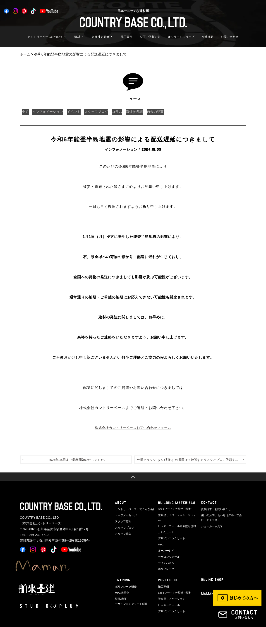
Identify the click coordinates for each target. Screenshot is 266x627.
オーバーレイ (165, 544)
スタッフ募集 (122, 532)
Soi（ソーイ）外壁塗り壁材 (173, 509)
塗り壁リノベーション (170, 590)
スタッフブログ (102, 112)
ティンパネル (165, 556)
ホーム (25, 54)
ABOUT (120, 504)
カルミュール (165, 526)
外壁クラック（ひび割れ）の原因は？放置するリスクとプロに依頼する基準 (191, 460)
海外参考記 (144, 112)
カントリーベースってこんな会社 (133, 509)
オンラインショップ (181, 37)
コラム (125, 112)
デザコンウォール (168, 550)
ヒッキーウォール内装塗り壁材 (175, 521)
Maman (207, 587)
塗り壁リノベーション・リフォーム (178, 515)
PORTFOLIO (167, 573)
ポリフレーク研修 (125, 579)
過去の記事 (167, 112)
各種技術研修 (100, 37)
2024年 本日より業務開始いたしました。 (77, 460)
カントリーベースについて (45, 37)
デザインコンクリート (170, 532)
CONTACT (209, 504)
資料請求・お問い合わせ (214, 509)
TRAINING (123, 573)
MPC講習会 (121, 585)
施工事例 (126, 37)
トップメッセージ (125, 515)
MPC (160, 538)
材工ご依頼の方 (150, 37)
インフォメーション (50, 112)
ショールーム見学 (211, 525)
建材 (77, 37)
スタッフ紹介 (122, 521)
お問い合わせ (229, 37)
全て (25, 112)
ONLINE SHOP (212, 573)
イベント (78, 112)
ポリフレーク (165, 562)
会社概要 (207, 37)
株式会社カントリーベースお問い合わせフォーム (133, 428)
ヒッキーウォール (168, 596)
